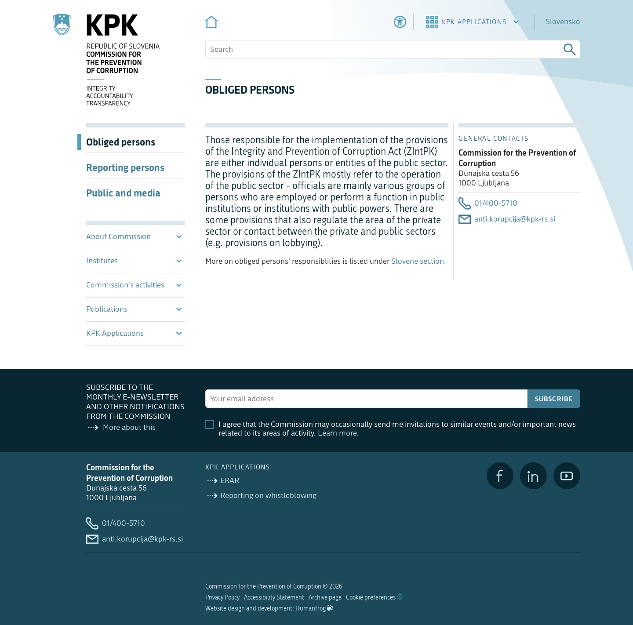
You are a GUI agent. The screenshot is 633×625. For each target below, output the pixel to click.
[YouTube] (566, 475)
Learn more (337, 433)
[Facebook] (500, 475)
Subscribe (554, 398)
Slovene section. (417, 261)
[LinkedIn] (533, 475)
